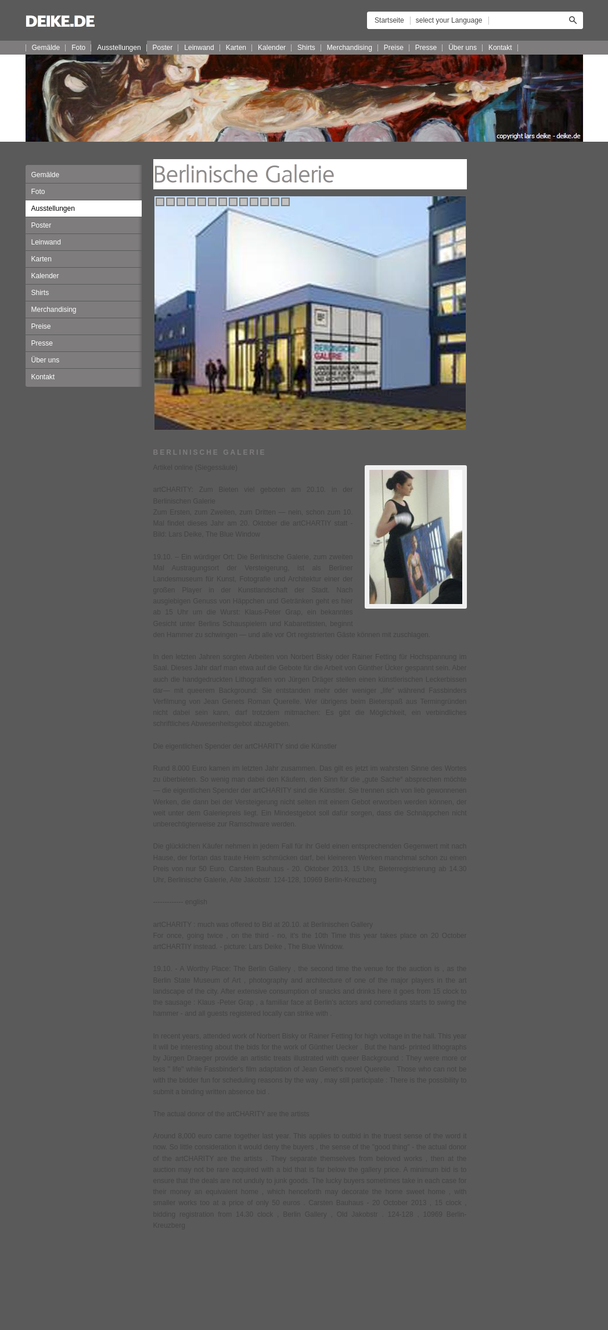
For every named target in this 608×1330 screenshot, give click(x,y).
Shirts (306, 48)
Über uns (462, 48)
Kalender (272, 48)
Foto (78, 48)
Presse (426, 48)
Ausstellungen (119, 48)
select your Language (449, 20)
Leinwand (199, 48)
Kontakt (500, 48)
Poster (163, 48)
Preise (394, 48)
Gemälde (46, 48)
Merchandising (349, 48)
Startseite (389, 20)
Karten (236, 48)
